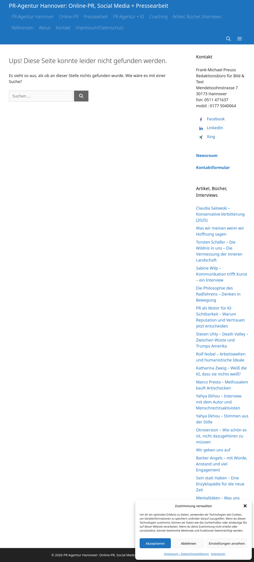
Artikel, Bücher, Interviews (197, 17)
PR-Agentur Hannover (33, 17)
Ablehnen (188, 543)
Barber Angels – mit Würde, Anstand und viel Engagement (222, 464)
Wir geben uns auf (213, 450)
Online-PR (68, 17)
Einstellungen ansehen (227, 543)
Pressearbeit (96, 17)
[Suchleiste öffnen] (228, 38)
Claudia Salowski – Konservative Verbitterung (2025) (220, 214)
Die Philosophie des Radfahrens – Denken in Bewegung (218, 294)
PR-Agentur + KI (128, 17)
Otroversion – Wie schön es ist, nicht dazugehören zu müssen (221, 436)
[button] (245, 506)
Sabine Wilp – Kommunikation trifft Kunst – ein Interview (221, 274)
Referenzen (22, 28)
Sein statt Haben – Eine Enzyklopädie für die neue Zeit (220, 483)
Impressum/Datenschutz (99, 28)
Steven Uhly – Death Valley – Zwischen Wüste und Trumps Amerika (222, 340)
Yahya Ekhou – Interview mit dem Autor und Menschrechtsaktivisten (219, 402)
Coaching (158, 17)
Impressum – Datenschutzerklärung (186, 554)
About (45, 28)
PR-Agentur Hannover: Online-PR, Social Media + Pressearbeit (88, 5)
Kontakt (63, 28)
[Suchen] (81, 96)
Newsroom (207, 155)
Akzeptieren (155, 543)
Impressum (218, 554)
